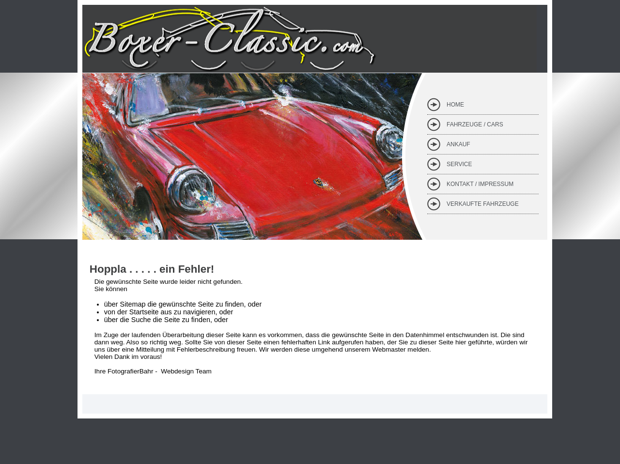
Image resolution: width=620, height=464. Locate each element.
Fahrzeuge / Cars (475, 124)
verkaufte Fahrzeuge (483, 204)
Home (455, 104)
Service (459, 164)
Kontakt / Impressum (480, 184)
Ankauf (458, 144)
